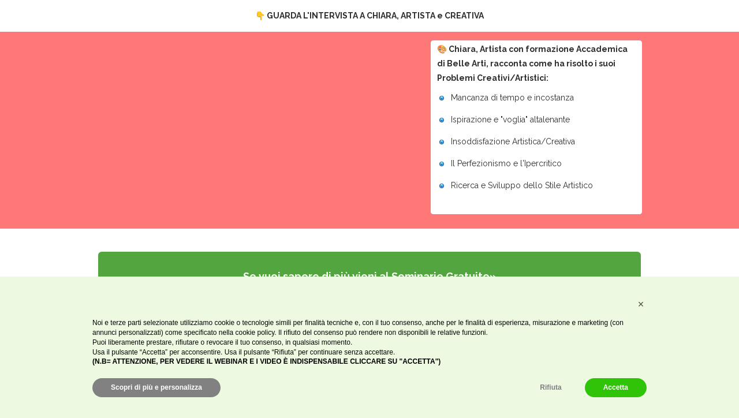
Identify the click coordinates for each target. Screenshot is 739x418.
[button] (641, 304)
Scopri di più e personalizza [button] (156, 387)
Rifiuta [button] (550, 387)
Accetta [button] (615, 387)
